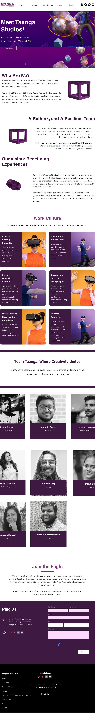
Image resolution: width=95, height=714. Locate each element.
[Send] (83, 652)
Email (49, 614)
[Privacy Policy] (44, 694)
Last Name (73, 607)
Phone (66, 621)
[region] (49, 418)
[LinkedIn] (93, 4)
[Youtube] (89, 4)
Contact (4, 708)
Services (4, 691)
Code (50, 621)
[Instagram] (82, 4)
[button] (72, 5)
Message (51, 629)
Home (4, 678)
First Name (51, 607)
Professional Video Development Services (12, 695)
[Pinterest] (85, 4)
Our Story (5, 683)
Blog (3, 703)
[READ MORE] (9, 48)
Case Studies (6, 699)
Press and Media (8, 687)
